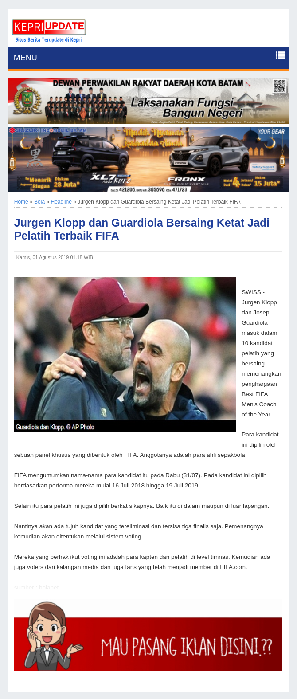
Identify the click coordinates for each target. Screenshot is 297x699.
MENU (25, 57)
